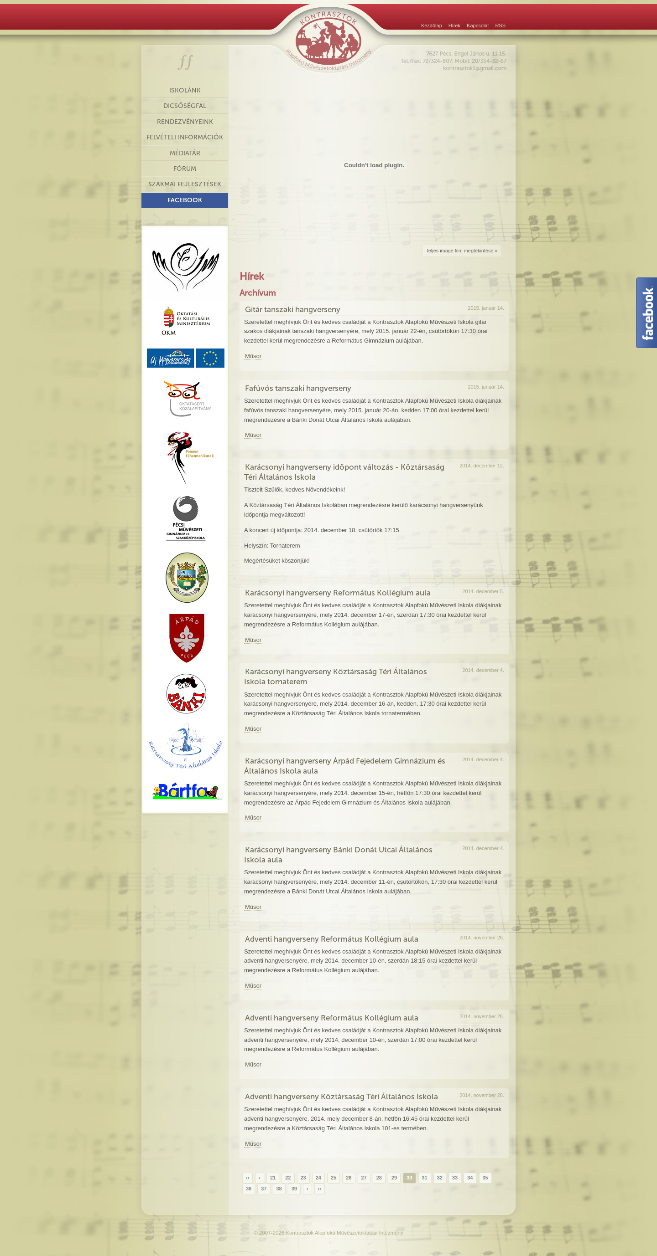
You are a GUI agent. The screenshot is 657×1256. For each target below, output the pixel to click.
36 (248, 1188)
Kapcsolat (478, 25)
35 (485, 1177)
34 (470, 1177)
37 (263, 1188)
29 (394, 1177)
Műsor (253, 356)
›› (319, 1188)
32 (440, 1177)
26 (348, 1177)
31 (425, 1177)
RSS (500, 25)
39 (294, 1188)
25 (333, 1177)
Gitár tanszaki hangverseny (292, 309)
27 (364, 1177)
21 (273, 1177)
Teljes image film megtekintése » (461, 250)
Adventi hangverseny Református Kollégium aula (331, 938)
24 (318, 1177)
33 (455, 1177)
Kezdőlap (431, 25)
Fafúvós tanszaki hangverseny (298, 388)
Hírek (454, 25)
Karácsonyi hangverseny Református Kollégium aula (338, 592)
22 (288, 1177)
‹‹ (247, 1177)
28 (379, 1177)
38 (279, 1188)
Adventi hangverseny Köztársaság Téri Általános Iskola (341, 1096)
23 (303, 1177)
